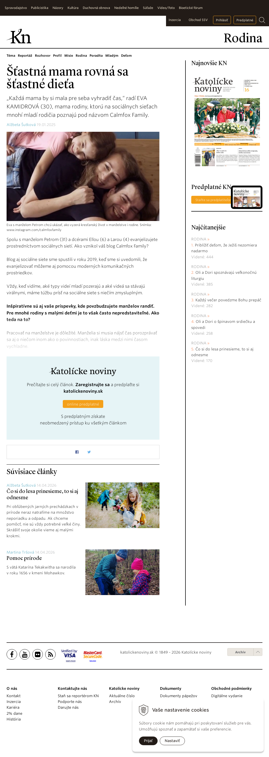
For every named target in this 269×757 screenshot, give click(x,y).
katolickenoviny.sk (83, 391)
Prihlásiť (222, 20)
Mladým (111, 55)
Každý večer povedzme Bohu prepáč (228, 300)
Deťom (126, 55)
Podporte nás (70, 702)
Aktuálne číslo (122, 696)
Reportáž (25, 55)
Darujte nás (68, 707)
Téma (11, 55)
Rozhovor (42, 55)
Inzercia (175, 20)
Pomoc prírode (24, 558)
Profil (57, 55)
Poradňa (96, 55)
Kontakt (13, 696)
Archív (240, 652)
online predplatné (83, 404)
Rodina (81, 55)
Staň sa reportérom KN (78, 696)
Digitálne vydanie (226, 696)
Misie (68, 55)
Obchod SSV (198, 20)
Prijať (148, 741)
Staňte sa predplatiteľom (214, 200)
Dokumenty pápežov (178, 696)
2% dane (14, 713)
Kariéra (13, 707)
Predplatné (244, 20)
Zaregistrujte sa (92, 384)
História (14, 719)
